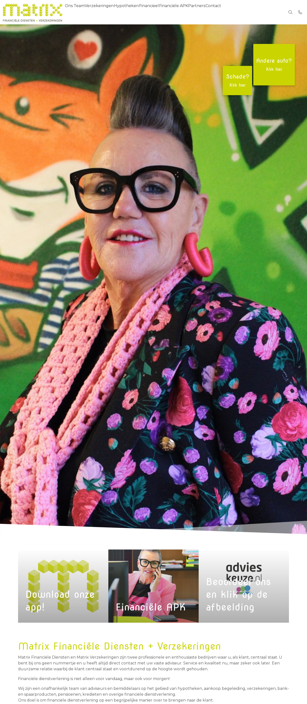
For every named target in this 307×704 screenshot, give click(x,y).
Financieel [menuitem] (165, 12)
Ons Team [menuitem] (77, 12)
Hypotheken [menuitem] (138, 12)
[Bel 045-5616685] (300, 12)
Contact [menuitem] (244, 12)
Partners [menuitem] (222, 12)
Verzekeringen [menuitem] (106, 12)
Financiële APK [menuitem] (194, 12)
